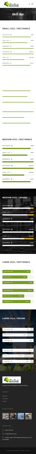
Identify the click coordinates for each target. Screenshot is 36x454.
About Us (4, 396)
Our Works (5, 399)
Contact (4, 401)
